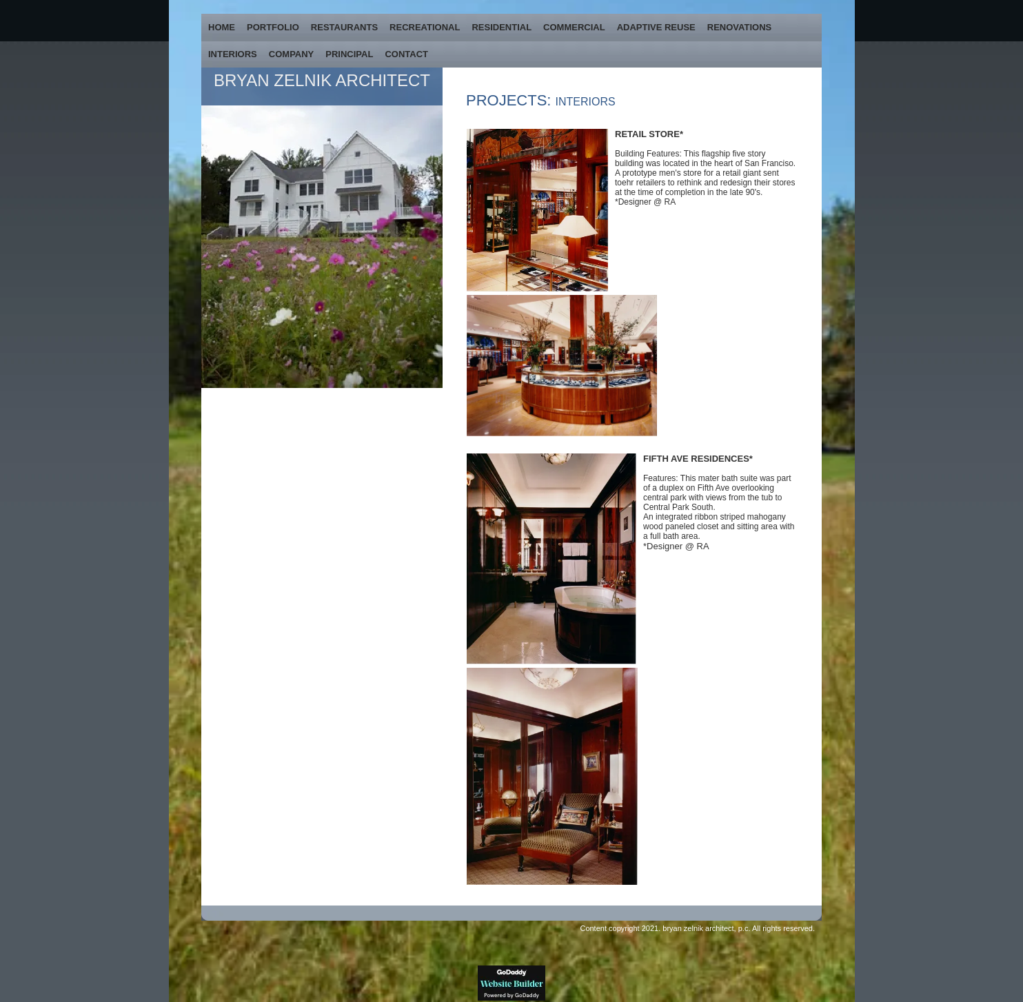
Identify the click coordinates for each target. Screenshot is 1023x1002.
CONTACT (406, 54)
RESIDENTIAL (501, 27)
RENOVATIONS (739, 27)
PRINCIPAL (349, 54)
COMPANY (291, 54)
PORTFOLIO (273, 27)
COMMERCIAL (574, 27)
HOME (221, 27)
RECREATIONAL (424, 27)
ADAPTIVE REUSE (656, 27)
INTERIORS (232, 54)
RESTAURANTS (344, 27)
